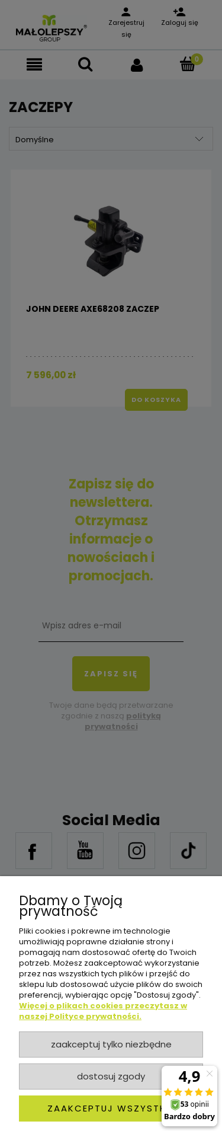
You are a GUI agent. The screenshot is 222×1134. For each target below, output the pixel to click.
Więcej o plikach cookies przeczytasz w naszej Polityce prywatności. (103, 1011)
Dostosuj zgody (111, 1076)
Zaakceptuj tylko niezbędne (111, 1044)
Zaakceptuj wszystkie (111, 1108)
